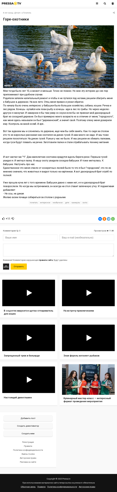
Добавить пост (28, 418)
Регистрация (28, 442)
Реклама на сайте (28, 462)
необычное (58, 203)
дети (67, 203)
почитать (34, 203)
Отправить (19, 266)
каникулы (76, 203)
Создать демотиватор (28, 426)
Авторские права (28, 458)
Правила (28, 446)
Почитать (27, 13)
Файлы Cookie (28, 454)
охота (84, 203)
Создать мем (28, 433)
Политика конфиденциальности (28, 450)
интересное (45, 203)
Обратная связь (28, 487)
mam (18, 13)
